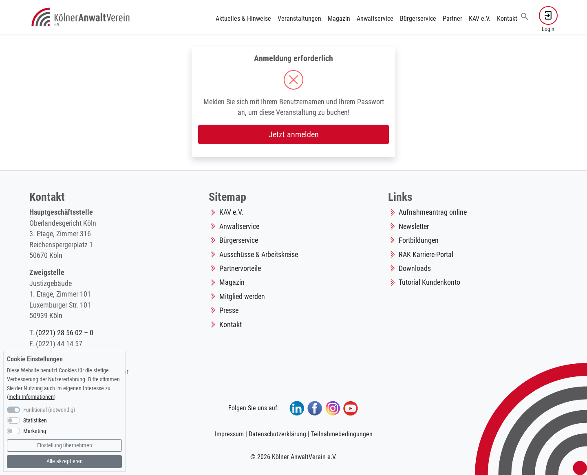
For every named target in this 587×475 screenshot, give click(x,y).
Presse (228, 310)
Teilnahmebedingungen (342, 434)
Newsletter (414, 226)
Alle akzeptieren (64, 461)
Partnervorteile (240, 268)
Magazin (339, 18)
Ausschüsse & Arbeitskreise (258, 255)
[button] (525, 16)
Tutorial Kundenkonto (429, 282)
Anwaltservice (375, 18)
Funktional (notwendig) (49, 410)
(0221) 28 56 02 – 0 (64, 333)
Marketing (34, 431)
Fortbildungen (419, 240)
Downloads (415, 268)
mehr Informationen (31, 397)
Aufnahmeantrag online (433, 212)
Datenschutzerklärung (277, 434)
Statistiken (35, 420)
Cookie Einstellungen (35, 359)
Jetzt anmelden (294, 134)
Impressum (229, 434)
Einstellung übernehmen (64, 445)
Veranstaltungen (299, 18)
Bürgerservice (418, 18)
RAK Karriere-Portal (426, 255)
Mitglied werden (242, 296)
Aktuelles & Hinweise (243, 18)
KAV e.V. (479, 18)
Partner (452, 18)
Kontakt (507, 18)
